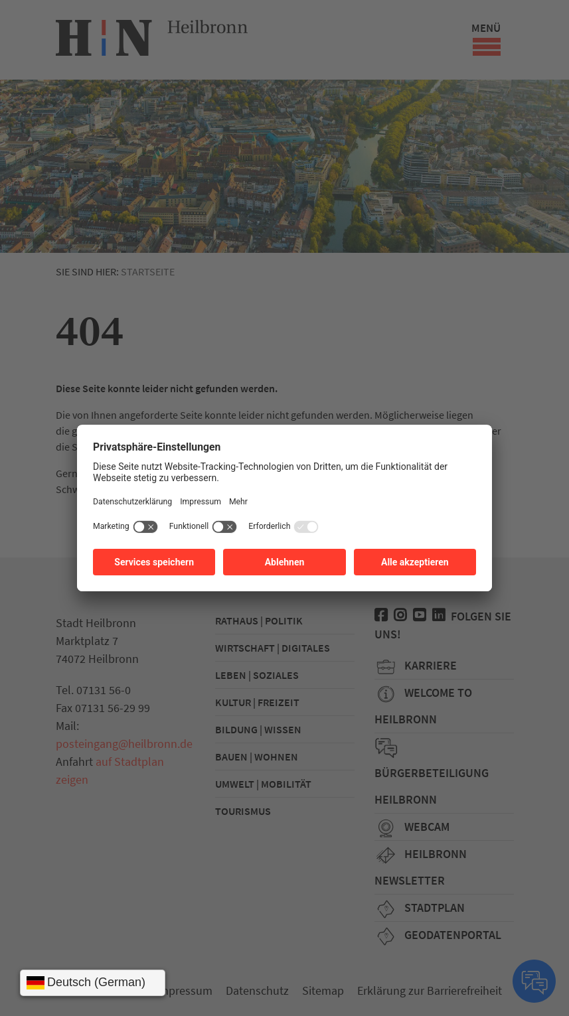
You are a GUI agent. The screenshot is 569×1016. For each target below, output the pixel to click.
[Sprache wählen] (93, 982)
